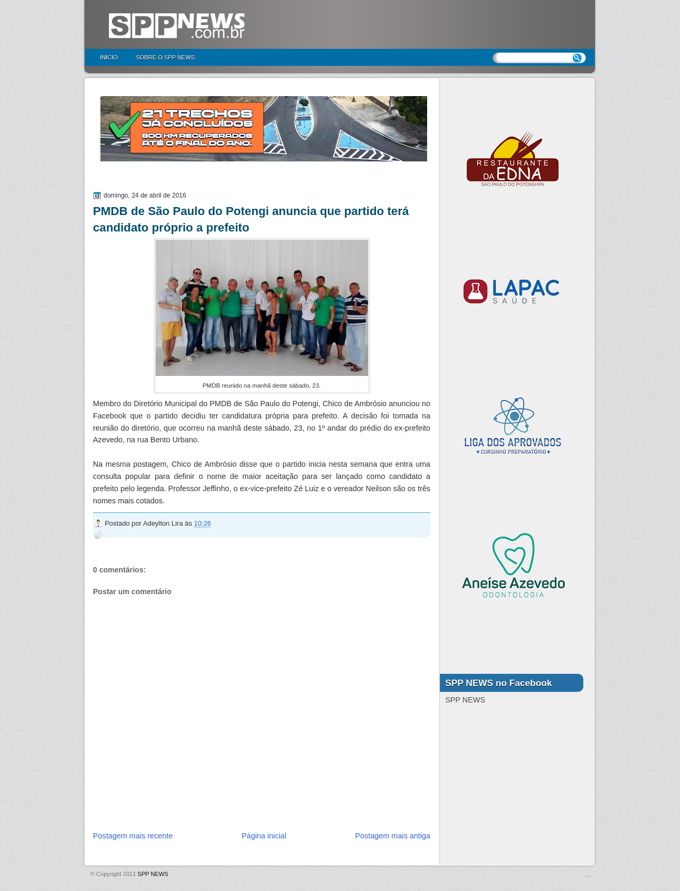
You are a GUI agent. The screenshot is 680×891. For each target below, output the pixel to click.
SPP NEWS (153, 874)
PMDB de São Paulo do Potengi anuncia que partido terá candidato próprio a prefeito (251, 219)
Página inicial (264, 836)
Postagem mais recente (133, 836)
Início (109, 57)
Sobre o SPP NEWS (165, 57)
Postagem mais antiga (392, 836)
